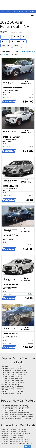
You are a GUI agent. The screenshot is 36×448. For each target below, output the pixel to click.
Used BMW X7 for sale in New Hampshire (13, 437)
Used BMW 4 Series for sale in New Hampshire (15, 441)
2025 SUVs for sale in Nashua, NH (11, 376)
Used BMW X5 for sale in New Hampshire (13, 430)
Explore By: (6, 37)
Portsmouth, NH (18, 41)
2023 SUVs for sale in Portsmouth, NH (12, 388)
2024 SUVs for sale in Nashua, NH (11, 384)
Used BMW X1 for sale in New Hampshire (13, 435)
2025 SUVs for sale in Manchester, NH (12, 378)
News (8, 11)
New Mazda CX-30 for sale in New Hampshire (15, 409)
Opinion (32, 11)
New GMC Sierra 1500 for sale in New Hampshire (16, 418)
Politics (13, 11)
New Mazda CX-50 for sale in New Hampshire (15, 407)
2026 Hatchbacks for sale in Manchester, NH (14, 372)
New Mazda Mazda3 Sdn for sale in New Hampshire (17, 416)
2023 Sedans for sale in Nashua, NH (12, 392)
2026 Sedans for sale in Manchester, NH (13, 374)
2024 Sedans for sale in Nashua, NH (12, 386)
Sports (26, 11)
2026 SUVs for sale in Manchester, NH (12, 369)
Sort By (17, 46)
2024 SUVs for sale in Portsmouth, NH (12, 382)
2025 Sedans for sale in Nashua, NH (12, 380)
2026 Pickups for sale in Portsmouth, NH (13, 370)
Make (25, 37)
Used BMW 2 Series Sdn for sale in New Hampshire (16, 443)
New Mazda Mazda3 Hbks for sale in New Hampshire (17, 414)
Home (3, 11)
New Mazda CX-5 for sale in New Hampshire (14, 405)
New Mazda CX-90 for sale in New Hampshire (15, 411)
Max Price (6, 46)
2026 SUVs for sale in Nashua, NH (11, 367)
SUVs (5, 41)
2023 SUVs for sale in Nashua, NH (11, 390)
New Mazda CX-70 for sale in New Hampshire (15, 413)
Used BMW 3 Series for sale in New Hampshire (15, 433)
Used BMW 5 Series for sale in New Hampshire (15, 439)
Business (20, 11)
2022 (16, 37)
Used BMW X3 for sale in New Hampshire (13, 431)
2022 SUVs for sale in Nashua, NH (11, 394)
